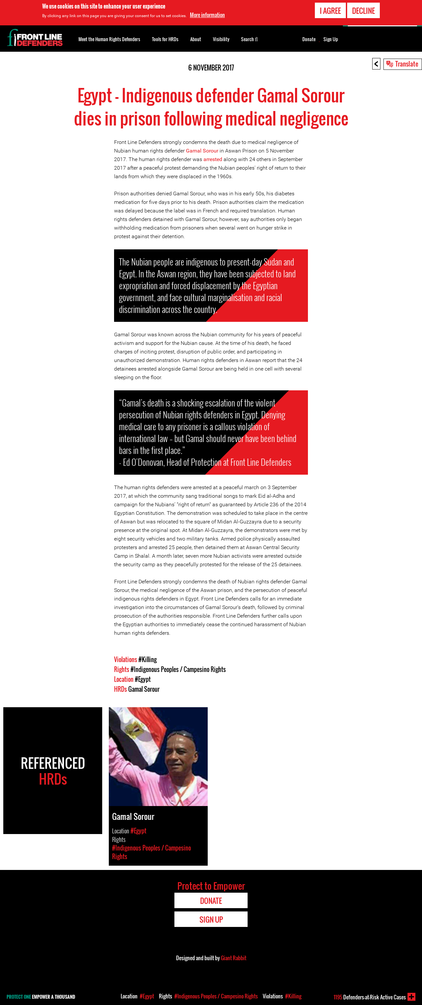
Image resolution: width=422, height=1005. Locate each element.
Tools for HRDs (165, 39)
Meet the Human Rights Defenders (109, 39)
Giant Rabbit (233, 958)
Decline (363, 10)
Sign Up (330, 39)
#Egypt (143, 679)
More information (207, 15)
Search (249, 38)
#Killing (147, 659)
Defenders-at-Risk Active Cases (370, 997)
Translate (406, 63)
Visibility (221, 39)
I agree (330, 10)
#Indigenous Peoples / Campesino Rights (178, 669)
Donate (309, 39)
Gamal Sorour (202, 151)
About (195, 39)
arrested (212, 159)
